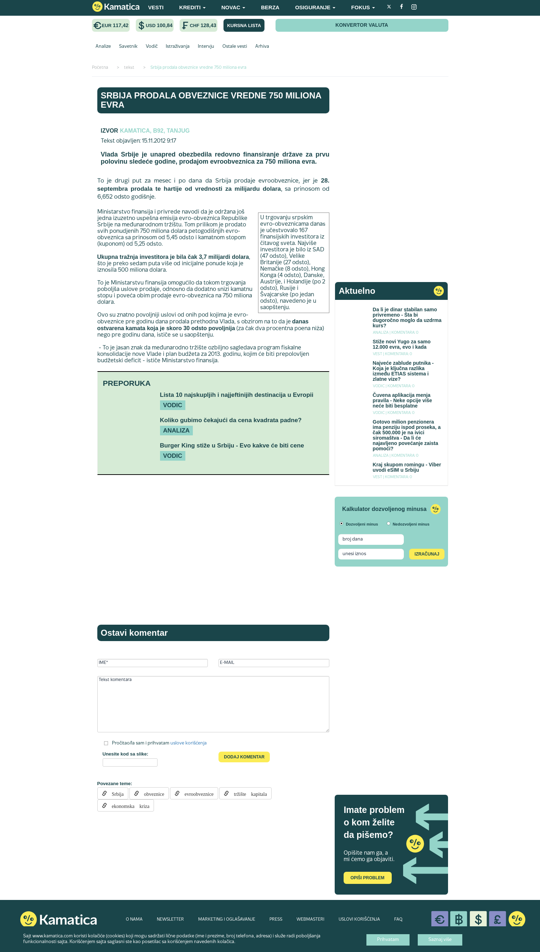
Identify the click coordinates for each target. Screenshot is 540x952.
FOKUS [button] (363, 7)
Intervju (206, 47)
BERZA (270, 7)
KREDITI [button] (192, 7)
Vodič (152, 47)
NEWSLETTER (170, 919)
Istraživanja (178, 47)
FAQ (398, 919)
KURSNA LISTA (244, 25)
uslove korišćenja (188, 743)
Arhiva (262, 47)
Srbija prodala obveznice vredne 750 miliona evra (211, 100)
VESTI (156, 7)
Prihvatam (388, 940)
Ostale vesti (234, 47)
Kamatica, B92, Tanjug (155, 131)
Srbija (115, 793)
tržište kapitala (248, 793)
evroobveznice (197, 793)
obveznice (151, 793)
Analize (103, 47)
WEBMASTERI (310, 919)
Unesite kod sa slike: (126, 754)
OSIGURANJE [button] (315, 7)
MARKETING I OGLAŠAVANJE (226, 919)
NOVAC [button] (233, 7)
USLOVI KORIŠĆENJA (359, 919)
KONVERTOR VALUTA (361, 25)
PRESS (275, 919)
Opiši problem (367, 877)
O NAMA (134, 919)
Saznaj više (440, 940)
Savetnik (128, 47)
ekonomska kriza (128, 805)
